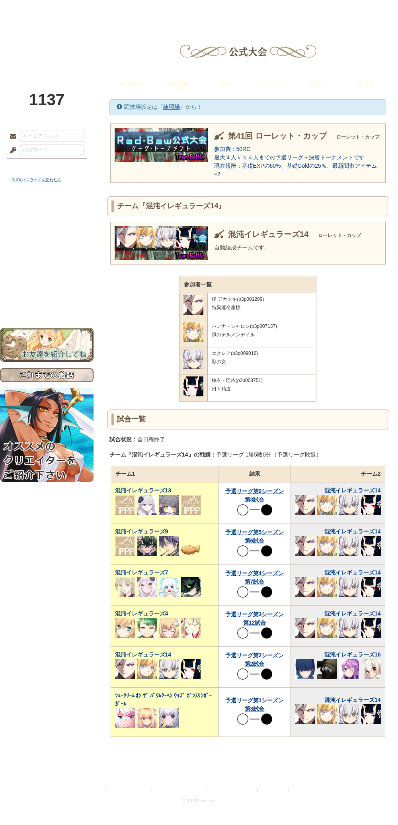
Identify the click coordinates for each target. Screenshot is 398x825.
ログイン (28, 167)
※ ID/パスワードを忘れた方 (36, 180)
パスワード (11, 151)
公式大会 (177, 83)
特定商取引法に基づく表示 (180, 789)
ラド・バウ (271, 83)
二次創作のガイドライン (233, 789)
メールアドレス (11, 137)
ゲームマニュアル (47, 245)
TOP (29, 10)
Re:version (302, 789)
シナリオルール (47, 257)
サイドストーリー (47, 231)
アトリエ (199, 10)
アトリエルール (47, 267)
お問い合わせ (47, 303)
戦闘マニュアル (47, 277)
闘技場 (369, 10)
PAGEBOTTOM (378, 803)
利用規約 (94, 789)
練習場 (365, 83)
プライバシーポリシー (129, 789)
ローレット (142, 10)
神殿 (86, 10)
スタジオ (255, 10)
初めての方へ (47, 289)
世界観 (47, 217)
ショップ (312, 10)
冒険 (224, 83)
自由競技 (130, 83)
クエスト (318, 83)
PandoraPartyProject (47, 44)
